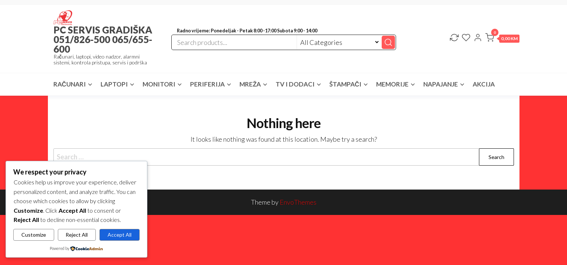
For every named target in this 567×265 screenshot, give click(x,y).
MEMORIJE (392, 84)
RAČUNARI (69, 84)
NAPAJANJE (440, 84)
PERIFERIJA (207, 84)
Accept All (120, 235)
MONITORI (159, 84)
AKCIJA (484, 84)
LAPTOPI (114, 84)
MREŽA (250, 84)
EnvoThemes (298, 202)
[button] (502, 39)
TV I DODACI (295, 84)
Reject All (77, 235)
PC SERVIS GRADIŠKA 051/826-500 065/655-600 (102, 39)
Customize (33, 235)
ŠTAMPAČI (345, 84)
